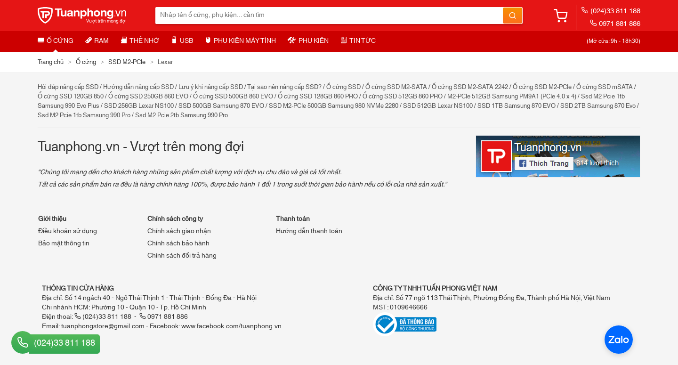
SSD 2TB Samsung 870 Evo (598, 106)
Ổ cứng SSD (343, 87)
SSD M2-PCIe (126, 62)
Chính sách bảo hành (178, 243)
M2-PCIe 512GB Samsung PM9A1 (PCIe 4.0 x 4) (511, 96)
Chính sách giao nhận (179, 231)
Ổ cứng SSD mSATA (604, 87)
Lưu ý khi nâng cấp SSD (210, 87)
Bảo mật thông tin (63, 243)
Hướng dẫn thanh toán (309, 231)
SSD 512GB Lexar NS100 (438, 106)
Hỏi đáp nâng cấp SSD (68, 87)
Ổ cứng (55, 41)
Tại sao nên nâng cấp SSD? (284, 87)
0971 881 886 (614, 23)
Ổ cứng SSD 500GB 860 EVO (233, 96)
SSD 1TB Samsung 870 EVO (516, 106)
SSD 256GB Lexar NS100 (139, 106)
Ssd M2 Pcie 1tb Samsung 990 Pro (84, 115)
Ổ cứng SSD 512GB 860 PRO (403, 96)
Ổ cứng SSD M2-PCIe (542, 87)
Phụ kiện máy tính (240, 41)
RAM (97, 41)
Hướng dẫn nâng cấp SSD (138, 87)
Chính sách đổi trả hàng (182, 256)
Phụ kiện (308, 41)
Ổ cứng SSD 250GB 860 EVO (148, 96)
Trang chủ (51, 62)
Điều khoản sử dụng (67, 231)
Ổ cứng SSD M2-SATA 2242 (470, 87)
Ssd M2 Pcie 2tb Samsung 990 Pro (181, 115)
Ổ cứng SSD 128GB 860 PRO (318, 96)
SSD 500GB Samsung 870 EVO (221, 106)
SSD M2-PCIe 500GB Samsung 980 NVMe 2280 (333, 106)
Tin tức (358, 41)
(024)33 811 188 (610, 11)
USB (182, 41)
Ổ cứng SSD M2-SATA (396, 87)
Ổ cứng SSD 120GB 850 (71, 96)
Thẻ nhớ (140, 41)
